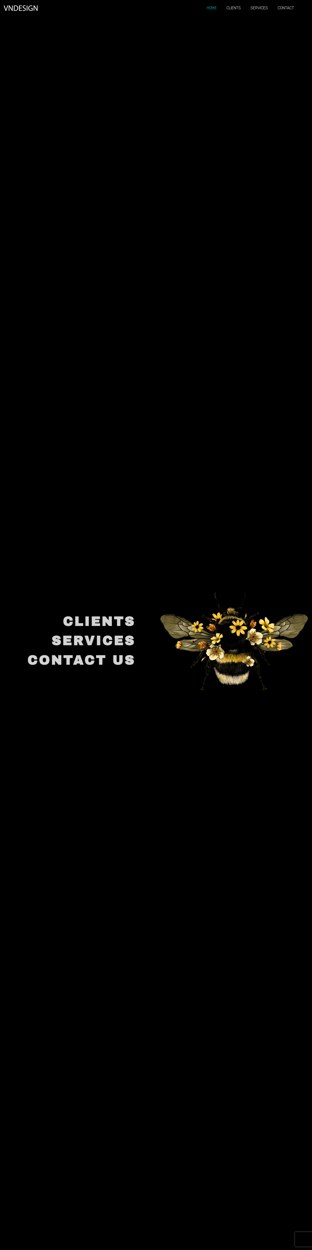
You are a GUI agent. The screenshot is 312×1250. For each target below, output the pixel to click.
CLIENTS (99, 622)
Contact (286, 8)
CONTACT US (81, 660)
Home (212, 8)
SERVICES (93, 641)
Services (259, 8)
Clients (233, 8)
